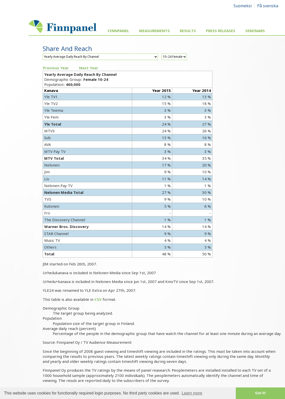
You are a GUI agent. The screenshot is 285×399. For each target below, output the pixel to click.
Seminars (255, 30)
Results (188, 30)
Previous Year (56, 67)
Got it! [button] (260, 393)
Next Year (88, 67)
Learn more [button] (192, 393)
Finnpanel (118, 30)
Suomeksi (243, 6)
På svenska (267, 6)
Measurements (154, 30)
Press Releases (220, 30)
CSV (98, 299)
